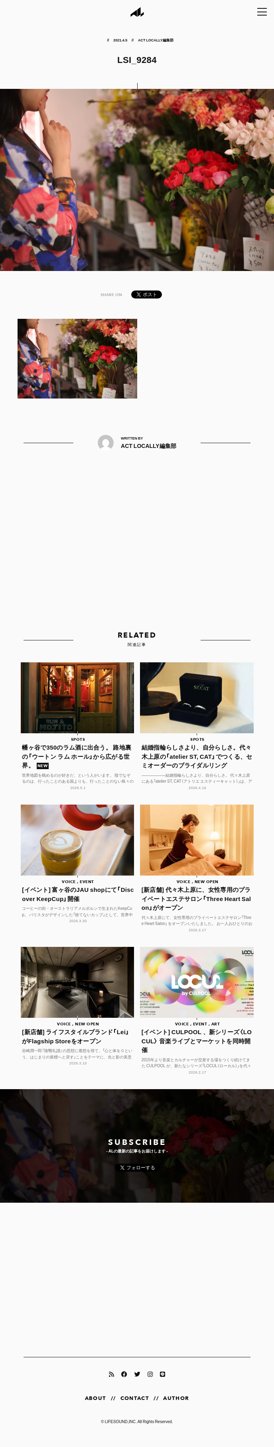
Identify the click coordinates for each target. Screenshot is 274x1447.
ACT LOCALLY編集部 (155, 40)
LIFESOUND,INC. (121, 1430)
